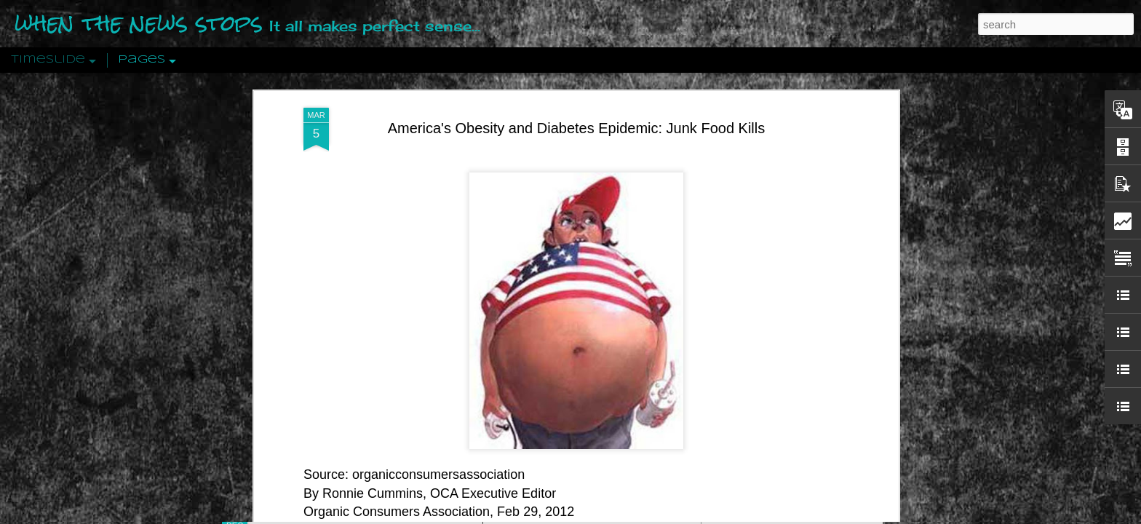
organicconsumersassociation (438, 402)
